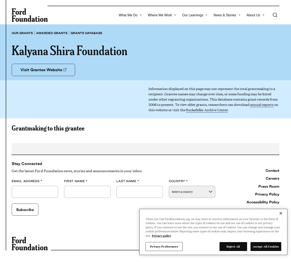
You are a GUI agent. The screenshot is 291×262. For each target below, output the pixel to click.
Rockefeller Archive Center (207, 109)
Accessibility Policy (262, 202)
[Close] (280, 213)
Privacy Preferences (164, 246)
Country (178, 181)
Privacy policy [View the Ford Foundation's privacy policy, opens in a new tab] (161, 235)
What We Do (130, 15)
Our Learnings (195, 15)
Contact (272, 170)
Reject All (233, 246)
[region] (213, 232)
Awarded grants (51, 33)
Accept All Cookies (266, 246)
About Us (255, 15)
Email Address (27, 181)
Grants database (86, 33)
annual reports (262, 104)
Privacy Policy (267, 194)
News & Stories (227, 15)
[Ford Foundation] (30, 15)
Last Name (127, 181)
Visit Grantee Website (43, 70)
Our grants (22, 33)
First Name (76, 181)
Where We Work (162, 15)
